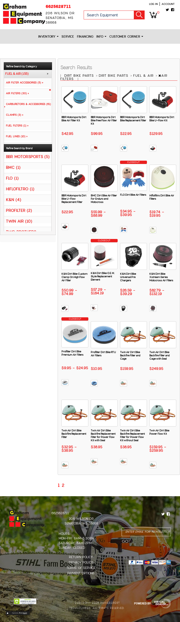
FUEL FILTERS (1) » (16, 125)
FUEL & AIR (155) (17, 74)
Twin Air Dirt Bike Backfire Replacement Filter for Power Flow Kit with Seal (103, 435)
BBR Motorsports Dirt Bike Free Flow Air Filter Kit (104, 120)
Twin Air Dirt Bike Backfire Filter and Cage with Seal (159, 355)
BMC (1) (13, 167)
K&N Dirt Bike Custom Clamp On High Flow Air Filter (74, 277)
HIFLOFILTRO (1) (20, 189)
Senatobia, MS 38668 (81, 523)
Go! (139, 15)
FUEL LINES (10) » (15, 136)
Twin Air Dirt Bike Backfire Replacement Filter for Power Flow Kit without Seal (132, 435)
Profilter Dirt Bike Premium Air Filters (72, 353)
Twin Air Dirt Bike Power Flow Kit (159, 432)
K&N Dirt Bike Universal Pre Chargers (128, 277)
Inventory (48, 37)
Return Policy (81, 557)
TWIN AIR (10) (19, 221)
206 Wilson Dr (81, 519)
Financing (85, 37)
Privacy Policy (81, 562)
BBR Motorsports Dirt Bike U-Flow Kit (161, 119)
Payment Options (80, 573)
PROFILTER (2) (19, 210)
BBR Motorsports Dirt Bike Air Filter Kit (73, 119)
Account (168, 4)
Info (101, 37)
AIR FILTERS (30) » (16, 93)
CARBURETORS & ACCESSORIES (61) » (27, 105)
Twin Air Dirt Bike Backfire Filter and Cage (130, 355)
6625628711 (58, 6)
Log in (153, 4)
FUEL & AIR (144, 75)
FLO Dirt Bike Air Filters (133, 194)
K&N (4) (13, 199)
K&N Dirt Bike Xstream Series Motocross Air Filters (161, 277)
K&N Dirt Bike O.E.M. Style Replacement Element (103, 276)
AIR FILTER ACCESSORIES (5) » (23, 82)
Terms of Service (80, 568)
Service (67, 37)
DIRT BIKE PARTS (79, 75)
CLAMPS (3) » (13, 114)
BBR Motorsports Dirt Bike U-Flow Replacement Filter (73, 199)
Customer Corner (126, 37)
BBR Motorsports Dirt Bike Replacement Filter (133, 119)
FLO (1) (12, 178)
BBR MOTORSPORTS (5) (27, 156)
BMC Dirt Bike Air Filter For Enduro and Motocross (104, 199)
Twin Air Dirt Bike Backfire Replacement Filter (73, 434)
